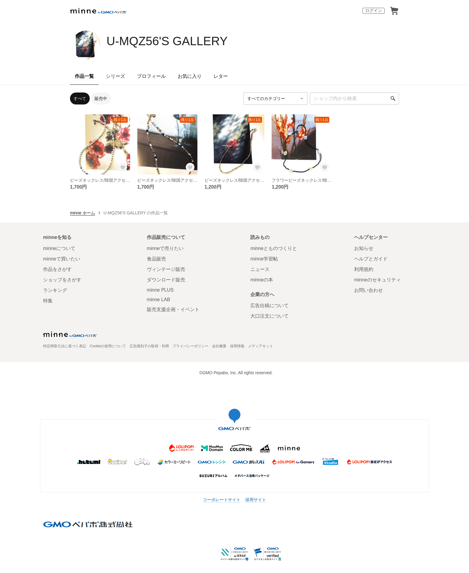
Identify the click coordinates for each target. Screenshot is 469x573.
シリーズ (115, 76)
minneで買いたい (61, 258)
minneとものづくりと (273, 248)
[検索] (393, 98)
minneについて (59, 248)
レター (221, 76)
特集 (48, 300)
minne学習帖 (264, 258)
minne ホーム (82, 212)
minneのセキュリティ (377, 279)
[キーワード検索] (354, 98)
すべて (80, 98)
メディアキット (260, 346)
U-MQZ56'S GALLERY (167, 41)
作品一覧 (84, 76)
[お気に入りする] (123, 167)
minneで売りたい (165, 248)
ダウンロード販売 (166, 279)
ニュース (259, 269)
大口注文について (269, 316)
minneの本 (261, 279)
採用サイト (255, 499)
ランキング (55, 290)
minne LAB (158, 299)
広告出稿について (269, 305)
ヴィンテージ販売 (166, 269)
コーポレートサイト (221, 499)
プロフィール (151, 76)
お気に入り (190, 76)
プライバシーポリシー (190, 346)
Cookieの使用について (108, 346)
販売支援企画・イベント (173, 309)
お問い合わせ (368, 290)
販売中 (101, 98)
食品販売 (156, 258)
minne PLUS (160, 289)
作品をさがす (57, 269)
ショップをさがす (62, 279)
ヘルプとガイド (371, 258)
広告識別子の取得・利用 (149, 346)
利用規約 (363, 269)
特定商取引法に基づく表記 (64, 346)
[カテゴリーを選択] (275, 98)
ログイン (373, 10)
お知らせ (363, 248)
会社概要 (219, 346)
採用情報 (237, 346)
